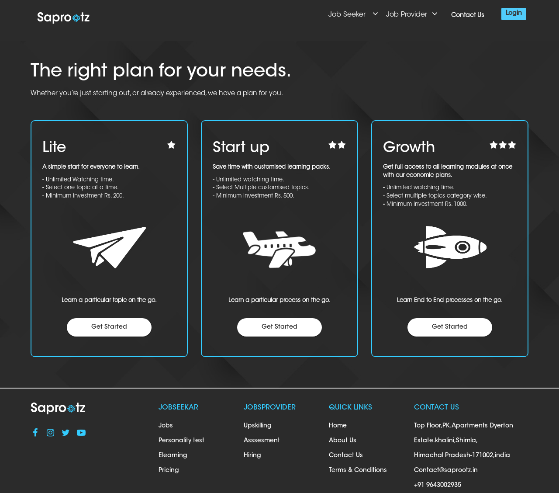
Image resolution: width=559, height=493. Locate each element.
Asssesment (262, 441)
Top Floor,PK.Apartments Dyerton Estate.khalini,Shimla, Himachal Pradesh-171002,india (463, 441)
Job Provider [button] (412, 13)
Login (514, 13)
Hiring (252, 456)
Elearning (173, 456)
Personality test (181, 441)
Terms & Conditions (358, 471)
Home (338, 426)
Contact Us (467, 16)
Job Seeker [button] (354, 13)
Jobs (166, 426)
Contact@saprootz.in (446, 471)
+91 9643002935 (437, 486)
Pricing (169, 471)
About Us (342, 441)
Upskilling (258, 426)
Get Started (109, 327)
